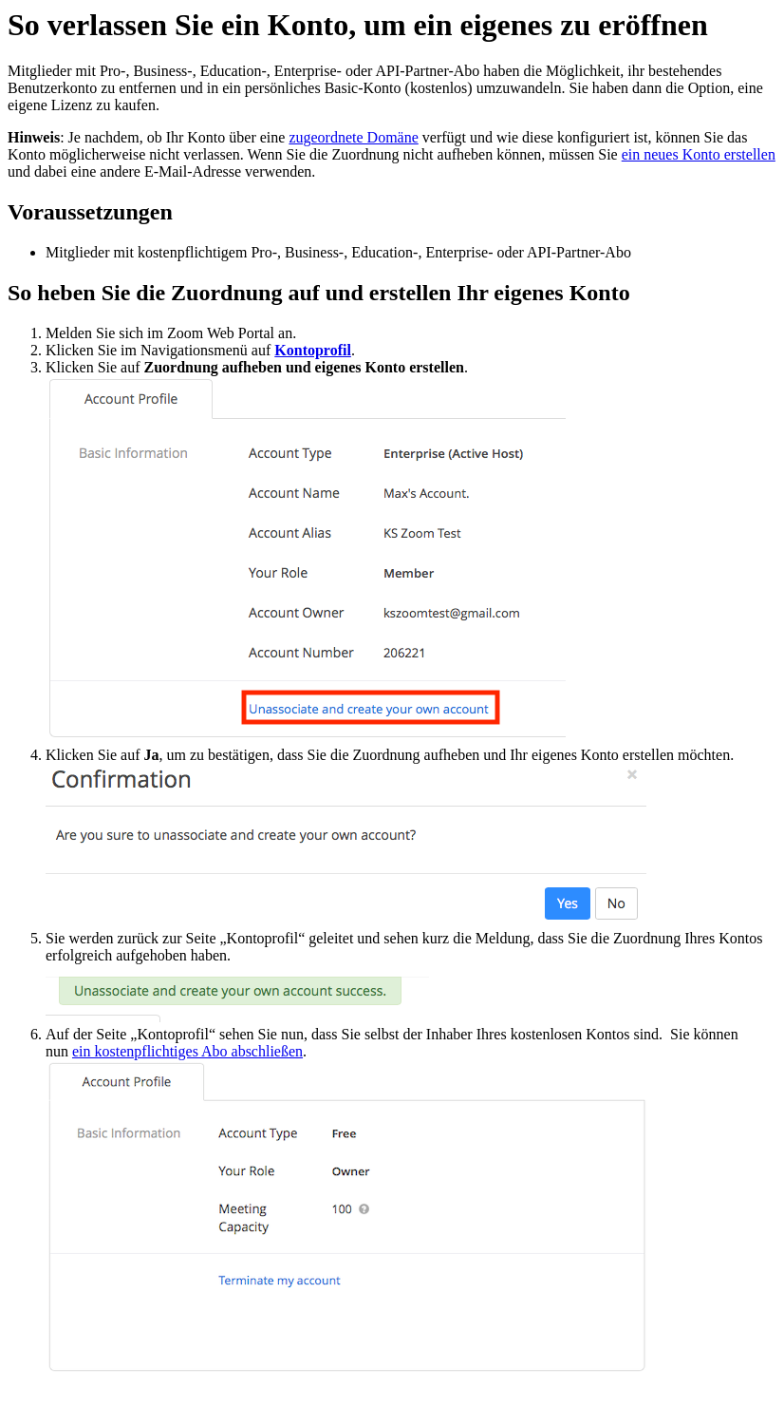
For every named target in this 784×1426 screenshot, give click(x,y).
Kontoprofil (312, 350)
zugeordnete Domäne (353, 137)
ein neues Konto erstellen (698, 154)
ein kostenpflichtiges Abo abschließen (187, 1051)
